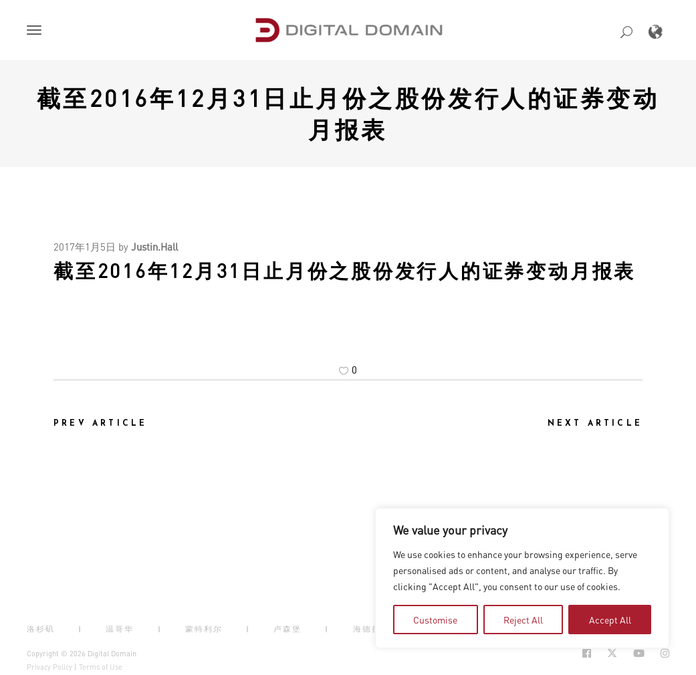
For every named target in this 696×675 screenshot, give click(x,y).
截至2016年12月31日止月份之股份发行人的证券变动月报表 (348, 113)
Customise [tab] (435, 620)
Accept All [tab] (610, 620)
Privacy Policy (49, 667)
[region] (522, 578)
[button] (37, 31)
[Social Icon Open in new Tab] (586, 653)
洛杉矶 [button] (41, 629)
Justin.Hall (154, 246)
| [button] (80, 629)
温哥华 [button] (120, 629)
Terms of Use (100, 667)
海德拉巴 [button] (371, 629)
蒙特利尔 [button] (204, 629)
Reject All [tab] (523, 620)
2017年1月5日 (84, 246)
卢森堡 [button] (287, 629)
